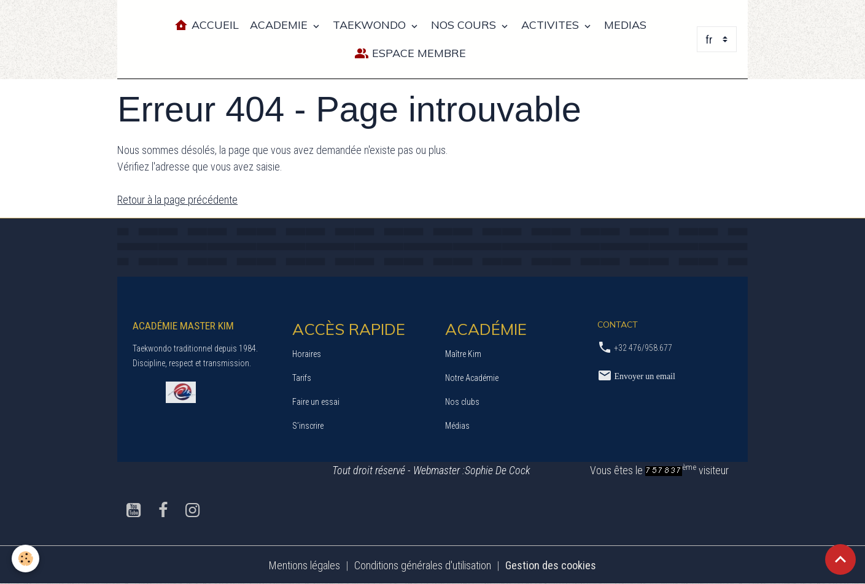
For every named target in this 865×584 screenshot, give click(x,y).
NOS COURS (465, 25)
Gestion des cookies (550, 564)
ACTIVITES (551, 25)
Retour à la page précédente (177, 199)
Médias (457, 425)
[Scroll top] (840, 559)
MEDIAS (625, 25)
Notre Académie (471, 377)
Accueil (206, 25)
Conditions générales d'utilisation (422, 564)
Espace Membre (410, 53)
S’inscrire (308, 425)
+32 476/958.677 (643, 347)
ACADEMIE (280, 25)
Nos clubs (462, 401)
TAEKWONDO (371, 25)
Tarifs (301, 377)
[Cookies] (26, 558)
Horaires (306, 353)
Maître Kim (463, 353)
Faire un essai (315, 401)
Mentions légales (304, 564)
